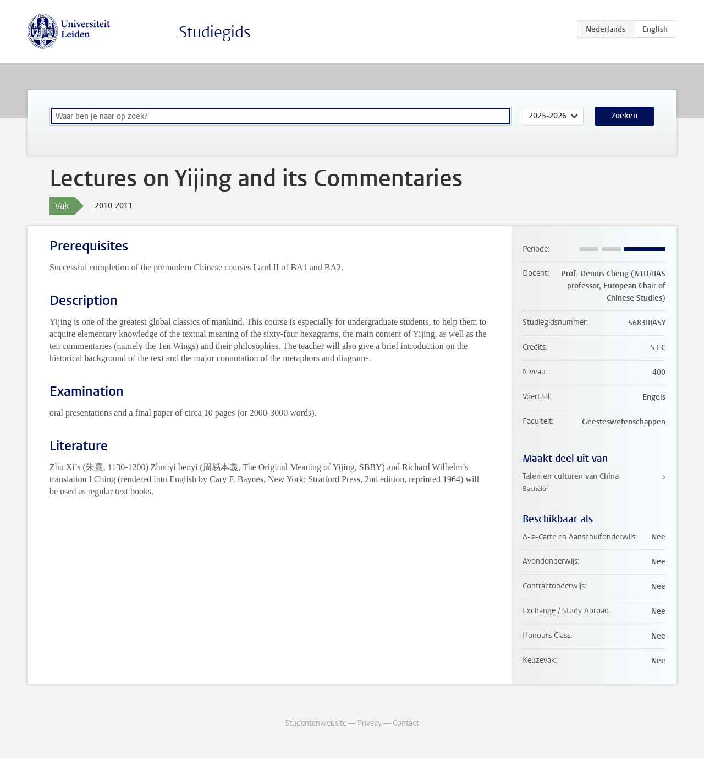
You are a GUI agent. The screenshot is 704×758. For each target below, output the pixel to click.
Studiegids (215, 32)
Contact (406, 723)
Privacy (370, 723)
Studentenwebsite (315, 723)
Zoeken (624, 116)
